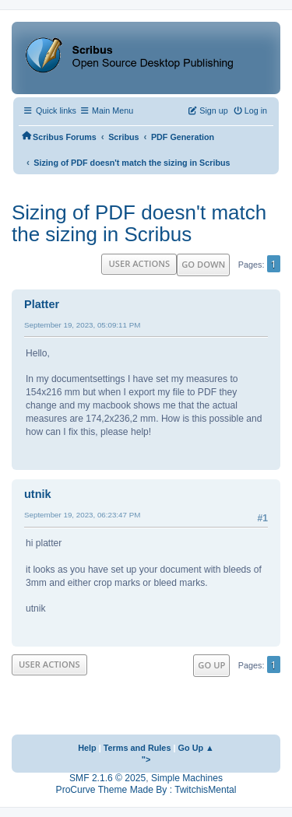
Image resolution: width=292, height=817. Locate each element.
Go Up (211, 665)
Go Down (203, 264)
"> (146, 759)
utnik (37, 494)
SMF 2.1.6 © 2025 (107, 778)
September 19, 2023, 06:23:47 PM (82, 514)
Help (87, 747)
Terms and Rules (137, 747)
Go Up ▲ (196, 747)
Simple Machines (187, 778)
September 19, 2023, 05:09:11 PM (82, 325)
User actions (139, 263)
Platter (41, 304)
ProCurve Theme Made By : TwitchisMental (146, 789)
